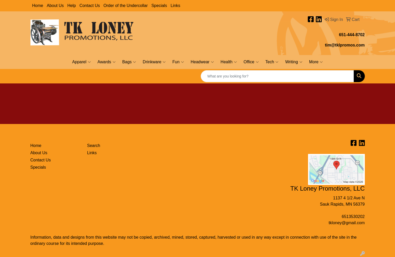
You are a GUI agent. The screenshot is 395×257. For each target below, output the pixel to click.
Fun (178, 62)
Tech (272, 62)
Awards (107, 62)
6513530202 (353, 216)
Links (175, 5)
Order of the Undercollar (125, 5)
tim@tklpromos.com (345, 45)
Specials (159, 5)
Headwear (202, 62)
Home (37, 5)
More (316, 62)
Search (93, 145)
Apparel (81, 62)
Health (229, 62)
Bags (129, 62)
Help (71, 5)
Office (251, 62)
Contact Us (89, 5)
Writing (293, 62)
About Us (55, 5)
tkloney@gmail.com (347, 223)
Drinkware (154, 62)
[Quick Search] (277, 76)
